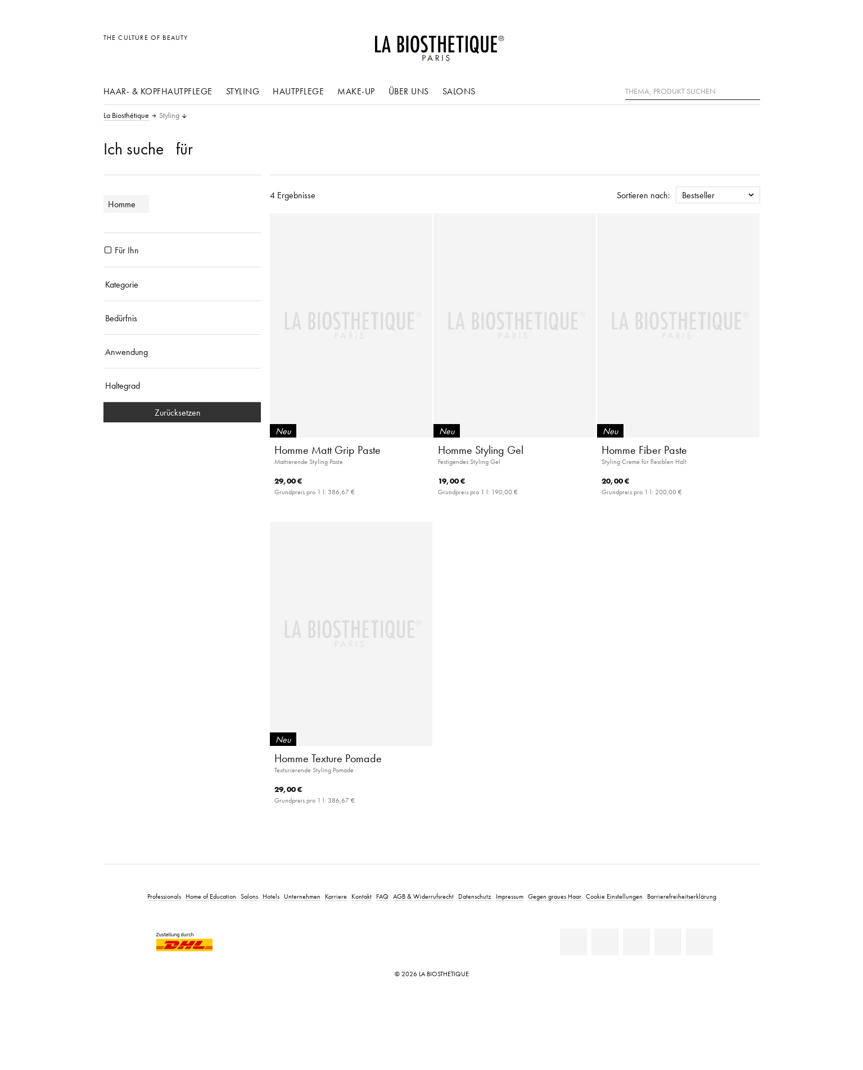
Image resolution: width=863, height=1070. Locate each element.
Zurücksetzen (182, 412)
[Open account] (723, 44)
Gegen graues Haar (554, 896)
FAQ (382, 896)
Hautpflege (298, 91)
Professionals (164, 896)
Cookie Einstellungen (614, 896)
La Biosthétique (126, 116)
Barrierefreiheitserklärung (681, 896)
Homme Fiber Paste (644, 450)
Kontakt (361, 896)
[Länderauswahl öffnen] (697, 44)
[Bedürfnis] (182, 318)
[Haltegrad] (182, 385)
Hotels (271, 896)
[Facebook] (604, 941)
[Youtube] (636, 941)
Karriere (336, 896)
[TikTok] (699, 941)
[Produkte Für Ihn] (108, 250)
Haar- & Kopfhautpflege (158, 91)
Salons (459, 91)
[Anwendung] (182, 351)
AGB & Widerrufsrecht (423, 896)
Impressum (509, 896)
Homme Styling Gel (480, 450)
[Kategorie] (182, 284)
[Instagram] (667, 941)
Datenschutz (474, 896)
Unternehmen (302, 896)
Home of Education (211, 896)
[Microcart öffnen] (748, 44)
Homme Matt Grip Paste (327, 450)
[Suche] (751, 90)
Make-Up (356, 91)
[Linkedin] (573, 941)
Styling (243, 91)
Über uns (408, 91)
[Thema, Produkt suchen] (692, 91)
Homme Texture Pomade (328, 758)
